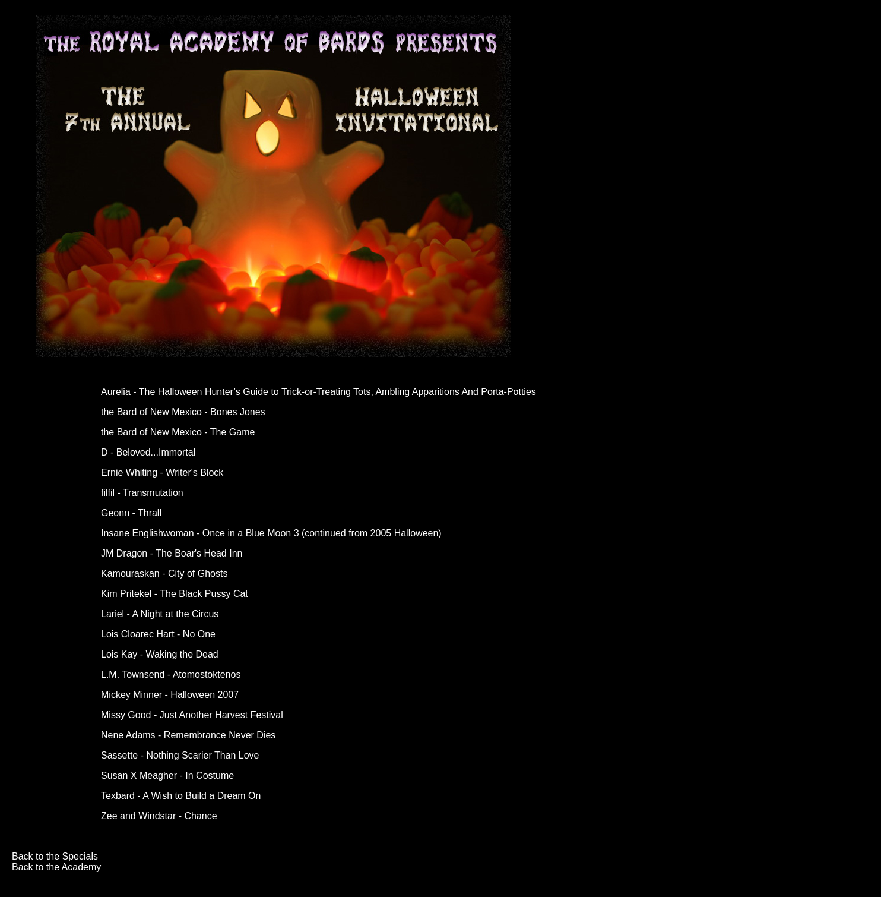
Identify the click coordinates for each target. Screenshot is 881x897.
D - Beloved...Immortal (148, 452)
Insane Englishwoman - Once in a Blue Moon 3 (200, 533)
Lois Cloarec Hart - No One (158, 634)
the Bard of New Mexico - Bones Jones (183, 412)
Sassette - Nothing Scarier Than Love (180, 755)
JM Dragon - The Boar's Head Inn (171, 553)
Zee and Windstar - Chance (159, 816)
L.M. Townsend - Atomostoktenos (170, 674)
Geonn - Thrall (131, 513)
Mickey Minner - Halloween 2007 (170, 695)
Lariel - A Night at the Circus (159, 614)
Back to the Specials (55, 856)
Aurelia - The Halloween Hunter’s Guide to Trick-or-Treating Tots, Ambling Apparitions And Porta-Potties (318, 392)
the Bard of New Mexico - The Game (178, 432)
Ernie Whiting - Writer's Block (162, 473)
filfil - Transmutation (142, 493)
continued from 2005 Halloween (371, 533)
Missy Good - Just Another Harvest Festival (192, 715)
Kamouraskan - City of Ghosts (164, 573)
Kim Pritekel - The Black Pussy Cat (174, 594)
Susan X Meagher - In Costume (167, 775)
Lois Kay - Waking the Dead (159, 654)
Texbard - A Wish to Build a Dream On (181, 796)
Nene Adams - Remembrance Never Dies (188, 735)
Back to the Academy (56, 867)
